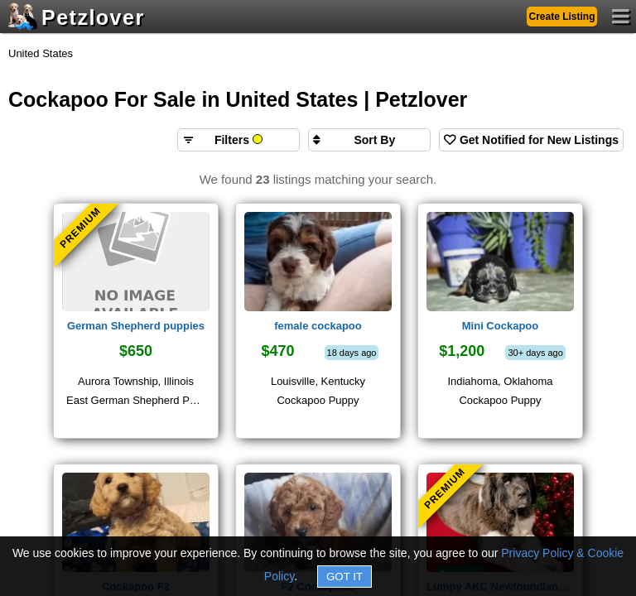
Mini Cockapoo (500, 326)
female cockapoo (318, 326)
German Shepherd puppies (136, 326)
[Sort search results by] (369, 140)
